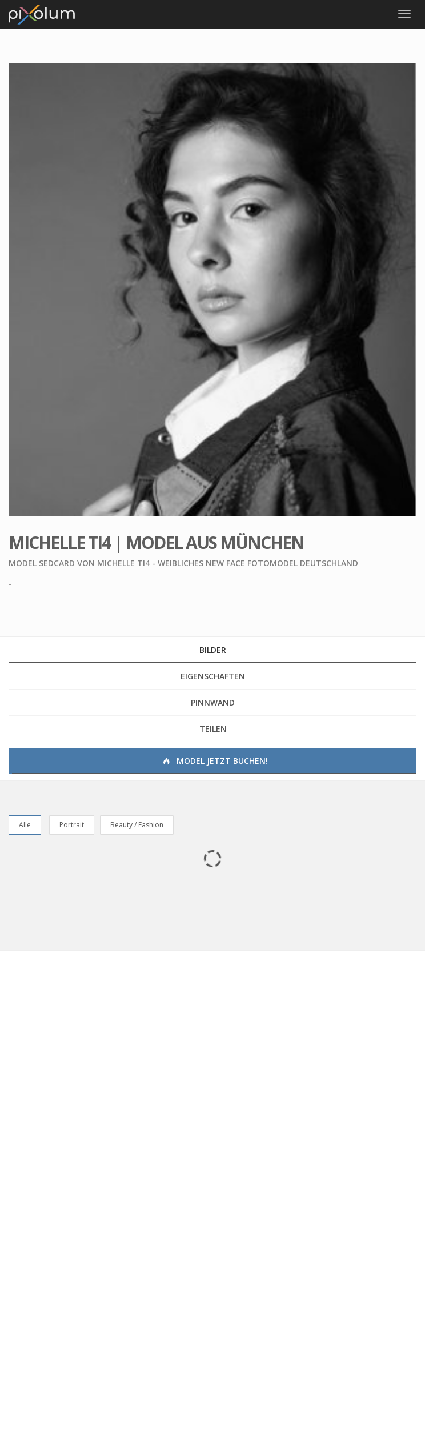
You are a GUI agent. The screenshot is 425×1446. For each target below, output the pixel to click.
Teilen (213, 728)
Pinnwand (213, 702)
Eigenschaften (213, 676)
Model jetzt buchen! (214, 760)
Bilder (212, 649)
